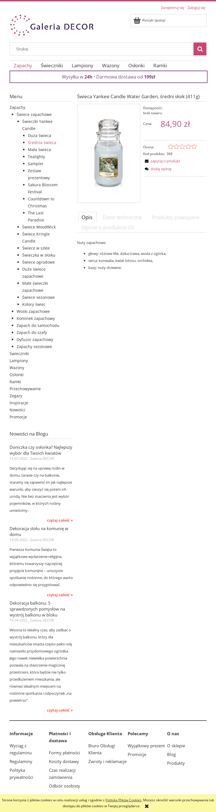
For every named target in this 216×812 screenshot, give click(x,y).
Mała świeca (39, 149)
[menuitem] (23, 65)
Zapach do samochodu (38, 325)
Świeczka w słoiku (38, 255)
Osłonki (17, 374)
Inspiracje (19, 402)
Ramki (15, 381)
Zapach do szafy (32, 332)
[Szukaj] (200, 48)
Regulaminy (21, 761)
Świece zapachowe (34, 114)
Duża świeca (39, 135)
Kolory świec (34, 304)
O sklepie (176, 745)
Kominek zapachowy (36, 318)
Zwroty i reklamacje (107, 761)
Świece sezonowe (38, 297)
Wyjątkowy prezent (146, 745)
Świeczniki (19, 353)
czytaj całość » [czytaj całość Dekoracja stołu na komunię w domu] (60, 594)
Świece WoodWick (39, 227)
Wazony (17, 367)
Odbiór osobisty (64, 786)
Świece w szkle (36, 248)
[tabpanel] (141, 255)
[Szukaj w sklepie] (103, 49)
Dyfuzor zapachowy (35, 339)
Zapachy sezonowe (34, 346)
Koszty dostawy (64, 761)
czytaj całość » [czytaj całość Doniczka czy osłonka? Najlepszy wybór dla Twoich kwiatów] (60, 520)
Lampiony (19, 360)
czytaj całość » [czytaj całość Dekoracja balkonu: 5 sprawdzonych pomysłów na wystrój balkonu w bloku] (60, 710)
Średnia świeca (42, 142)
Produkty (176, 763)
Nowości (17, 409)
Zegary (16, 395)
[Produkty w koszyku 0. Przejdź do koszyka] (149, 20)
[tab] (87, 217)
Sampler (36, 163)
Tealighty (36, 156)
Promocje (18, 417)
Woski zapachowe (33, 311)
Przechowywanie (25, 388)
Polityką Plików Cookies (123, 800)
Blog (171, 754)
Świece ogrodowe (38, 262)
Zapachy (17, 107)
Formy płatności (64, 752)
